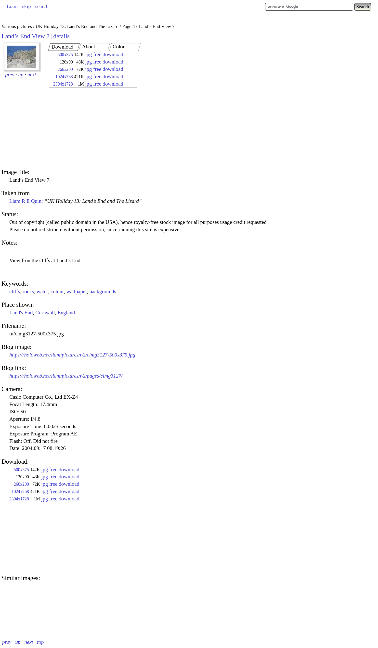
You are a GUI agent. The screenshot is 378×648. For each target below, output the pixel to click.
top (40, 642)
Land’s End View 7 (25, 36)
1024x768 (64, 76)
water (42, 291)
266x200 (65, 69)
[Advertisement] (89, 128)
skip (26, 6)
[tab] (64, 47)
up (20, 74)
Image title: (15, 172)
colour (57, 291)
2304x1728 (63, 84)
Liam (12, 6)
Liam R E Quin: (75, 201)
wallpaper (76, 291)
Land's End (21, 313)
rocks (28, 291)
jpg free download (104, 54)
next (31, 74)
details (61, 36)
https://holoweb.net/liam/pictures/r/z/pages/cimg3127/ (66, 376)
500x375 (65, 54)
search (41, 6)
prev (9, 74)
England (66, 313)
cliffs (14, 291)
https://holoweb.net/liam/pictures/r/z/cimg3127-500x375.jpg (72, 355)
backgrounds (102, 291)
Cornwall (45, 313)
